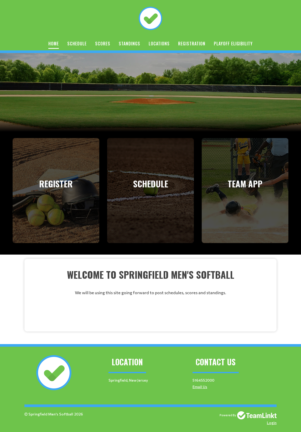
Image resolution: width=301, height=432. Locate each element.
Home (53, 43)
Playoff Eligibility (233, 43)
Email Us (200, 386)
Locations (159, 43)
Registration (191, 43)
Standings (129, 43)
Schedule (77, 43)
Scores (102, 43)
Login (272, 422)
